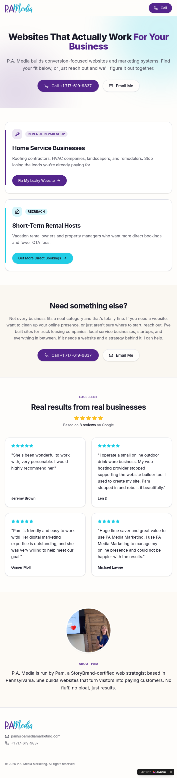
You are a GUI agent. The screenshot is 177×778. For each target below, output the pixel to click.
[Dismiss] (171, 772)
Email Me (121, 85)
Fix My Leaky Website (39, 180)
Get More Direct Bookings (42, 258)
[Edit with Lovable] (153, 772)
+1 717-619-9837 (21, 743)
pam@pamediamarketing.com (32, 736)
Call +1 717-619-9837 (68, 85)
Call (160, 8)
